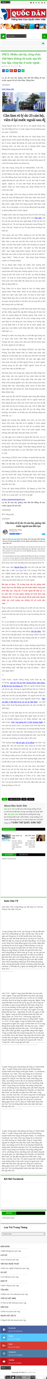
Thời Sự (30, 799)
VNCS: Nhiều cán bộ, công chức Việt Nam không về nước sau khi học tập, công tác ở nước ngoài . (21, 58)
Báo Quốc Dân (9, 809)
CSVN (24, 799)
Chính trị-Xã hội (14, 799)
